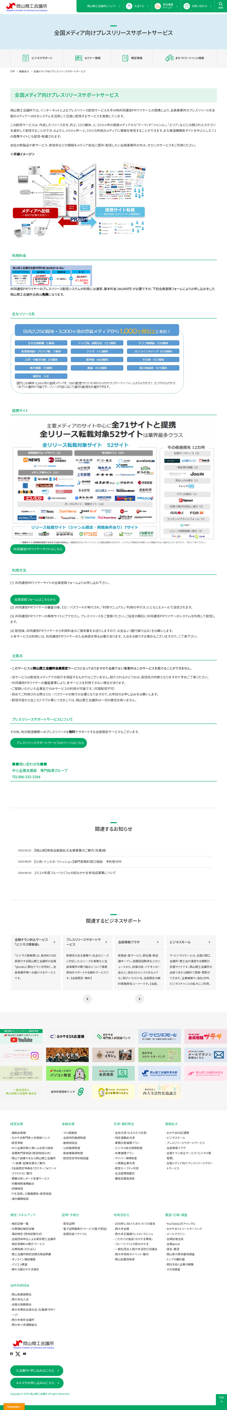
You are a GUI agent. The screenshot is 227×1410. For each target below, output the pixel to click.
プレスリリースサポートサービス (83, 942)
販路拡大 (24, 71)
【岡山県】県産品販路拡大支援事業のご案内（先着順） (70, 850)
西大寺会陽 (122, 1229)
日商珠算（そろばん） (24, 1249)
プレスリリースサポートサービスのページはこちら (48, 743)
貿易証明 (69, 1223)
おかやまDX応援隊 (178, 1133)
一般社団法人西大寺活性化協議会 (136, 1249)
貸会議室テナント (168, 6)
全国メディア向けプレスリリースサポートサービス (190, 1166)
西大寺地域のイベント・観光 (132, 1254)
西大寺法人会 (20, 1299)
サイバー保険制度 (126, 1158)
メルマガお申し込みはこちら (35, 1383)
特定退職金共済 (125, 1138)
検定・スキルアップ (23, 1215)
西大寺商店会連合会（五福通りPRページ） (34, 1312)
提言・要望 (173, 1249)
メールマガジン (176, 1234)
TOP (12, 71)
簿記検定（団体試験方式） (27, 1234)
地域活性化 (121, 1215)
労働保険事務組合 (23, 1183)
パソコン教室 (19, 1264)
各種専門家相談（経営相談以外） (31, 1153)
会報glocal (173, 1244)
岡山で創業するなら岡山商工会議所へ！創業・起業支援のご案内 (34, 1161)
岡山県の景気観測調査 (181, 1254)
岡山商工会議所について (101, 6)
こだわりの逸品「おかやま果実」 (134, 1239)
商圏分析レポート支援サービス (30, 1178)
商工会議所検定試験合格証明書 (31, 1254)
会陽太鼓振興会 (21, 1304)
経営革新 (17, 1143)
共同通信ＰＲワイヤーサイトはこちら (37, 549)
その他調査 (173, 1269)
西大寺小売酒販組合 (24, 1325)
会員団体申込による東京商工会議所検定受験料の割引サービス (34, 1241)
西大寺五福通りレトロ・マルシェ (134, 1234)
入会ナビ (139, 6)
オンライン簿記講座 (24, 1259)
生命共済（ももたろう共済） (131, 1133)
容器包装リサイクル (75, 1234)
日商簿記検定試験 (23, 1229)
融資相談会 (70, 1143)
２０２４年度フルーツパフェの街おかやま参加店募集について (75, 873)
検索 (220, 5)
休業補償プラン (124, 1153)
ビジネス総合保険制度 (129, 1148)
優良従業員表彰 (125, 1178)
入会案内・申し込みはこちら (35, 1370)
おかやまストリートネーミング (184, 1229)
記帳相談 (17, 1188)
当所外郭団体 (19, 1285)
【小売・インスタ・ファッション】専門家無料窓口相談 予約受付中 (78, 862)
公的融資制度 (71, 1148)
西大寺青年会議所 (23, 1320)
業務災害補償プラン (127, 1143)
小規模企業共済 (125, 1163)
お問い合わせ (199, 6)
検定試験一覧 (20, 1223)
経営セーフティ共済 (126, 1168)
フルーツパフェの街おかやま (132, 1244)
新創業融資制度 (73, 1153)
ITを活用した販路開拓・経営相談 (32, 1193)
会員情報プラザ (129, 942)
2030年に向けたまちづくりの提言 (135, 1223)
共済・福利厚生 (124, 1124)
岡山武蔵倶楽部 (125, 1259)
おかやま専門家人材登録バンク (31, 1138)
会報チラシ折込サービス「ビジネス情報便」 (31, 942)
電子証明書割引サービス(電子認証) (85, 1229)
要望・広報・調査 (176, 1215)
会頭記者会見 (175, 1239)
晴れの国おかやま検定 (25, 1269)
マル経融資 (70, 1133)
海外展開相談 (20, 1199)
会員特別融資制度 (74, 1138)
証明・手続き (70, 1215)
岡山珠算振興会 (21, 1294)
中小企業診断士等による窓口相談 (32, 1148)
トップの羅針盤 (176, 1259)
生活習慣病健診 (125, 1173)
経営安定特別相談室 (76, 1158)
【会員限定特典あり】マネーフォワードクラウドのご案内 (34, 1171)
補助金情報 (19, 1133)
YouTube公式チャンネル (181, 1223)
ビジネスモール (180, 942)
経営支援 (16, 1124)
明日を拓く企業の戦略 (180, 1264)
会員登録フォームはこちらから (35, 599)
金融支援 (68, 1124)
